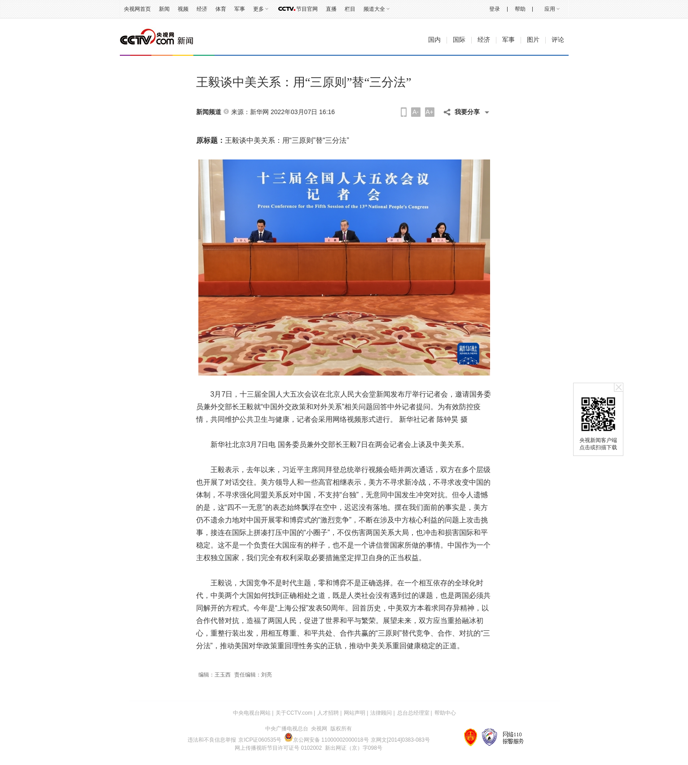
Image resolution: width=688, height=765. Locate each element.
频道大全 (374, 9)
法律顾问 (381, 713)
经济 (202, 9)
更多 (258, 9)
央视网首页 (137, 9)
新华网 (259, 111)
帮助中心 (445, 713)
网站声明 (354, 713)
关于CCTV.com (294, 713)
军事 (239, 9)
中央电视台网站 (252, 713)
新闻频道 (208, 112)
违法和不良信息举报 (212, 740)
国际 (459, 39)
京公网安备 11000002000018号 (326, 740)
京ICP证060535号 (259, 740)
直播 (331, 9)
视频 (183, 9)
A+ (429, 111)
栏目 (350, 9)
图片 (533, 39)
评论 (558, 39)
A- (415, 111)
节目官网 (307, 9)
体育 (220, 9)
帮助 (520, 9)
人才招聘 (328, 713)
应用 (549, 9)
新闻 (164, 9)
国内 (434, 39)
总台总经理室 (413, 713)
